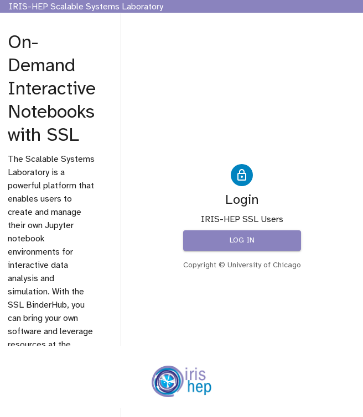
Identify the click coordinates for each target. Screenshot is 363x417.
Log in (242, 240)
